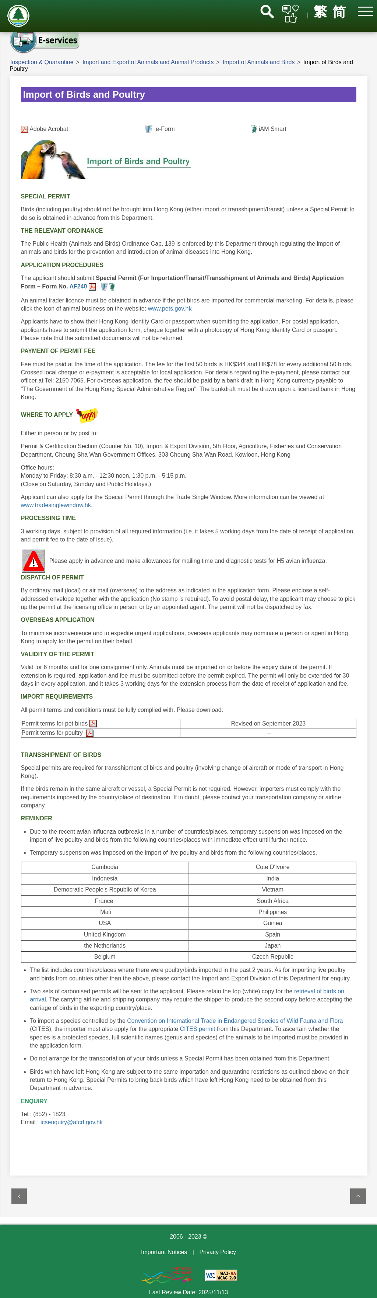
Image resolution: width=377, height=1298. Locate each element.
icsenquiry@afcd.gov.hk (71, 1122)
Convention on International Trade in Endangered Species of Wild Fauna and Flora (235, 1021)
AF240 (78, 286)
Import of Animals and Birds (259, 62)
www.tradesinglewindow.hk (56, 505)
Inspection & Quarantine (42, 62)
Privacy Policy (217, 1252)
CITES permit (197, 1029)
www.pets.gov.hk (168, 308)
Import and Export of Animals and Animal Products (148, 62)
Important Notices (164, 1252)
